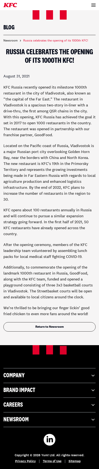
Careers (49, 405)
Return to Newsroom (49, 326)
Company (49, 375)
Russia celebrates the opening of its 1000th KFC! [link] (55, 40)
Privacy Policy (25, 461)
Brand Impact (49, 390)
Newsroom (10, 40)
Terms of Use (52, 461)
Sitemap (75, 461)
